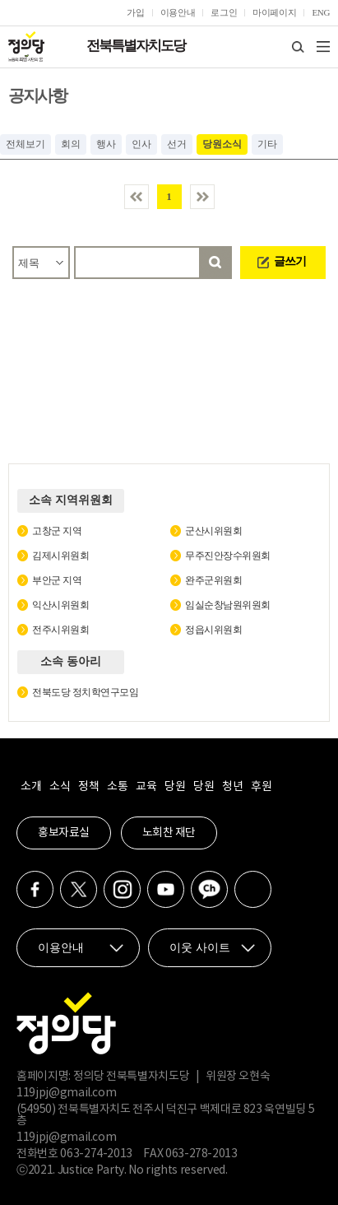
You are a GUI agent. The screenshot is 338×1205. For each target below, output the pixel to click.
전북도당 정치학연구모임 (85, 692)
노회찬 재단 (169, 833)
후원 (261, 786)
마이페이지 (274, 12)
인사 (141, 144)
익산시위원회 (60, 605)
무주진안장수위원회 (228, 555)
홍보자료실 (64, 833)
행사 (106, 144)
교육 (146, 786)
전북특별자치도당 (135, 46)
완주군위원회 (213, 580)
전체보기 (25, 144)
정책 (88, 786)
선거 (177, 144)
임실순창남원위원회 (228, 605)
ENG (321, 12)
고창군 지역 (56, 531)
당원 (174, 786)
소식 (59, 786)
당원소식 (222, 144)
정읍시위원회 (213, 629)
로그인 (224, 12)
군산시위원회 (213, 531)
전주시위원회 (60, 629)
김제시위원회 (60, 555)
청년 (232, 786)
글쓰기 (290, 261)
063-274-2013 (97, 1154)
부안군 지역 (56, 580)
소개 (31, 786)
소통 (117, 786)
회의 (71, 144)
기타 (267, 144)
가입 (135, 12)
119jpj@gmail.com (66, 1093)
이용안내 (178, 12)
